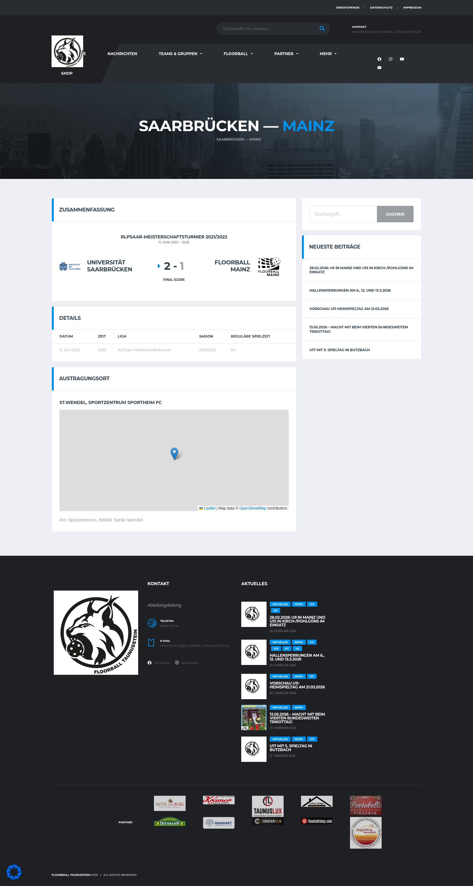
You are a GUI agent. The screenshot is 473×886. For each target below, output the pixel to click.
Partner (283, 53)
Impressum (412, 7)
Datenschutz (381, 7)
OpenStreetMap (252, 508)
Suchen (395, 214)
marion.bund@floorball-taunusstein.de (386, 32)
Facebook (159, 663)
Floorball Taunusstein (71, 875)
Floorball (236, 53)
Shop (66, 73)
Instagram (187, 663)
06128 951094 (169, 626)
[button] (174, 453)
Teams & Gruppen (178, 53)
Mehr (326, 53)
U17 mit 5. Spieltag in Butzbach (340, 350)
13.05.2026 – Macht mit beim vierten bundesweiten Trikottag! (359, 329)
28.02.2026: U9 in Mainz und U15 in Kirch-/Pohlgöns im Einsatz (362, 270)
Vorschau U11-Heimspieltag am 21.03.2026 (349, 309)
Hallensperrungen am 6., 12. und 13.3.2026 (350, 290)
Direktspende (347, 7)
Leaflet (207, 508)
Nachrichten (122, 53)
